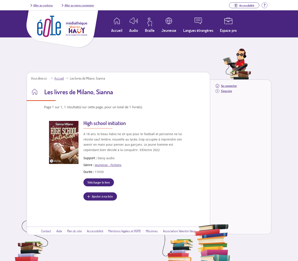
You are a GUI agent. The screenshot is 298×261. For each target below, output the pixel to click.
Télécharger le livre (98, 182)
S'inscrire (226, 91)
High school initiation (104, 123)
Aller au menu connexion (79, 5)
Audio (133, 30)
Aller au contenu (43, 5)
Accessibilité (95, 231)
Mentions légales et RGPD (124, 231)
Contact (46, 231)
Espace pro (228, 30)
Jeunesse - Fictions (108, 165)
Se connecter (229, 86)
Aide (59, 231)
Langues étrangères (198, 30)
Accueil (59, 78)
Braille (150, 30)
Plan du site (74, 231)
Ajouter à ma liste (102, 196)
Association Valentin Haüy (179, 231)
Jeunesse (168, 30)
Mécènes (152, 231)
